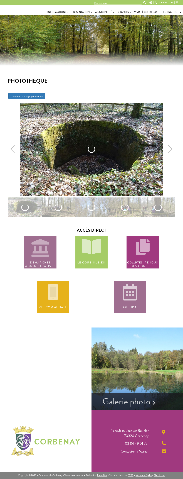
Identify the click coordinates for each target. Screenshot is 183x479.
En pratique (172, 12)
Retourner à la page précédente (27, 96)
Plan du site (159, 475)
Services (124, 12)
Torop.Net (102, 475)
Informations (58, 12)
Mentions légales (144, 475)
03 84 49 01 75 (164, 2)
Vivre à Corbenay (147, 12)
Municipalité (104, 12)
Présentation (82, 12)
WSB (130, 475)
